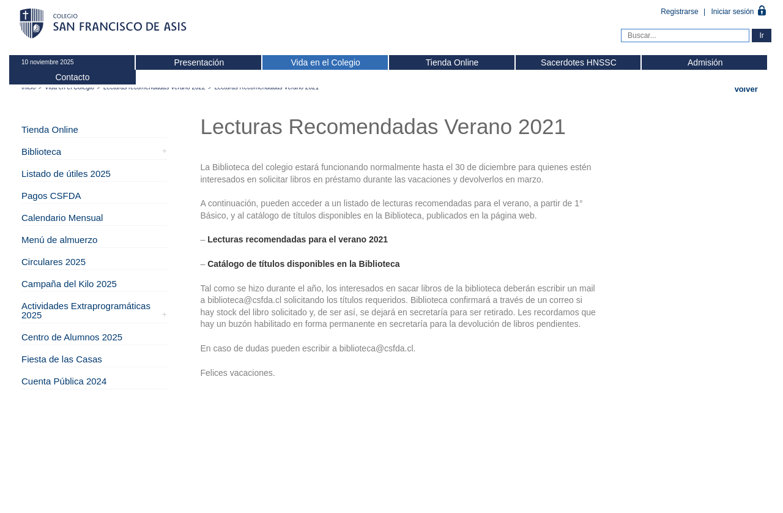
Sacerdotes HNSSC (579, 62)
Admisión (705, 62)
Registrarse (680, 11)
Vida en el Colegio (325, 62)
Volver (746, 89)
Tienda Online (452, 62)
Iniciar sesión (732, 11)
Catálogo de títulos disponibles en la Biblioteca (303, 264)
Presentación (199, 62)
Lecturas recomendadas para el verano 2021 (297, 239)
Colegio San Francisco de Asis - (104, 24)
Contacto (72, 77)
